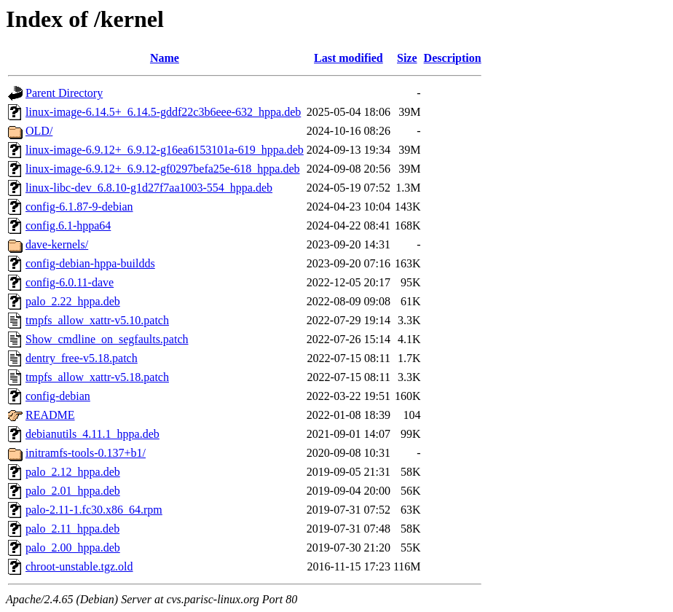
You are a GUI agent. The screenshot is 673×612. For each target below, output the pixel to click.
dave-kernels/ (56, 244)
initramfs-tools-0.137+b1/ (85, 453)
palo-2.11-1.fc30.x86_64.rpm (93, 509)
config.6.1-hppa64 (68, 225)
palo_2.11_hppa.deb (72, 528)
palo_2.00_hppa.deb (72, 547)
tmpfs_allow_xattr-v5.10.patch (97, 320)
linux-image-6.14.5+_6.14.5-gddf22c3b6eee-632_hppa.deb (163, 112)
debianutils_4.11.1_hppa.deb (92, 434)
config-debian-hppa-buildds (90, 263)
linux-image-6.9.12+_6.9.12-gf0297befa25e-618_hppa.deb (162, 168)
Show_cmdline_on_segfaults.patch (107, 339)
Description (452, 58)
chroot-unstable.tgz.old (79, 566)
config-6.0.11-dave (69, 282)
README (50, 415)
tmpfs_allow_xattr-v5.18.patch (97, 377)
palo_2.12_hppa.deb (72, 472)
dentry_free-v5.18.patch (81, 358)
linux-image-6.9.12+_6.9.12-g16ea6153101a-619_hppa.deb (164, 150)
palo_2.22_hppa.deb (72, 301)
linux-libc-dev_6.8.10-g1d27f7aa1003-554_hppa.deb (148, 187)
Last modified (348, 58)
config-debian (57, 396)
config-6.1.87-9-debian (79, 206)
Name (164, 58)
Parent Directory (64, 93)
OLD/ (38, 131)
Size (407, 58)
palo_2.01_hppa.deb (72, 490)
